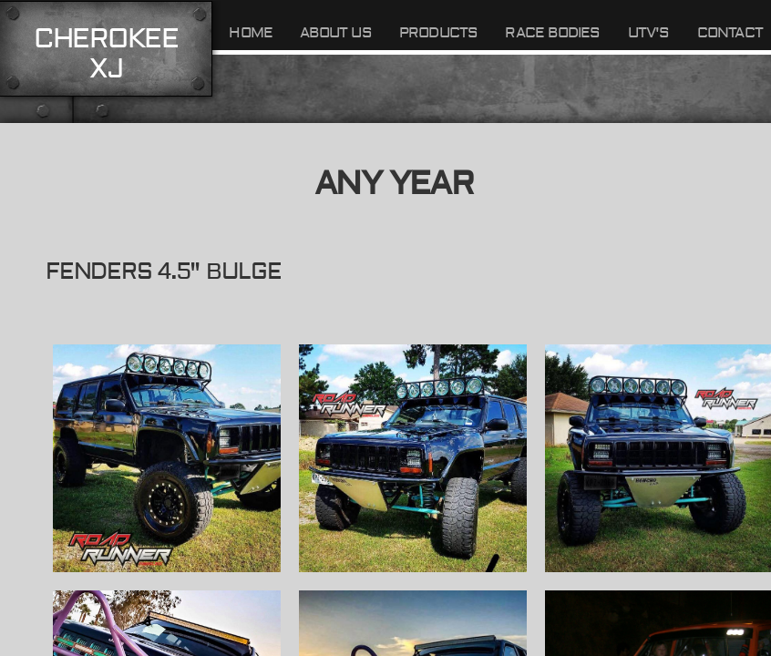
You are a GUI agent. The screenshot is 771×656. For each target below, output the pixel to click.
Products (438, 33)
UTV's (649, 33)
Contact (730, 33)
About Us (336, 33)
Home (250, 33)
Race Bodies (552, 33)
